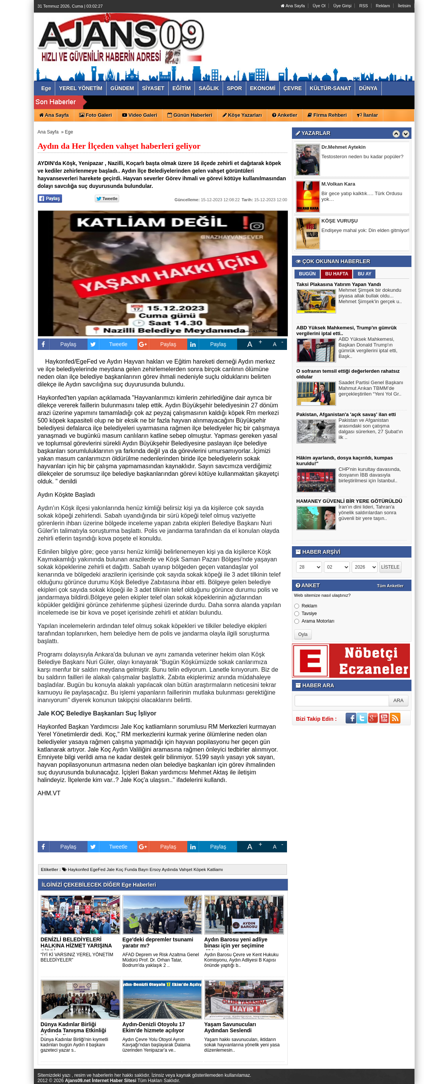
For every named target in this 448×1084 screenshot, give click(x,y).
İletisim (404, 5)
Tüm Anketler (390, 585)
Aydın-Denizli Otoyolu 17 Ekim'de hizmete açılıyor (154, 1027)
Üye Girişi (342, 5)
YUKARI (408, 1073)
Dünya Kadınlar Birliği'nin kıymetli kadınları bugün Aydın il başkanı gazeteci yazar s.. (74, 1045)
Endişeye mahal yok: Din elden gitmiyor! (366, 230)
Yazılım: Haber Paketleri (368, 1078)
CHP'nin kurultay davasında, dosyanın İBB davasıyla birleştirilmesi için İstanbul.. (370, 475)
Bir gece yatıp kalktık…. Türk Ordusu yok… (362, 196)
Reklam (383, 5)
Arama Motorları (314, 621)
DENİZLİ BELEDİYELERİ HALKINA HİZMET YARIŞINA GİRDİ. (76, 945)
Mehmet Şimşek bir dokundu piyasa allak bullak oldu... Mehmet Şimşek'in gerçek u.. (370, 296)
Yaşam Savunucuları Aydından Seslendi (230, 1027)
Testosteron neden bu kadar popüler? (362, 156)
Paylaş (57, 344)
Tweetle (108, 344)
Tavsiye (305, 613)
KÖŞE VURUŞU (340, 221)
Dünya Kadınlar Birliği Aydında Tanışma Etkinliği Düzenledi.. (74, 1030)
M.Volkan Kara (339, 184)
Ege (69, 132)
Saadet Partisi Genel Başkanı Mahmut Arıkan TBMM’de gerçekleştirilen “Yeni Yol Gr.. (371, 389)
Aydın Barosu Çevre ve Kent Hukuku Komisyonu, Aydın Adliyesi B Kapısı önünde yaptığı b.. (241, 960)
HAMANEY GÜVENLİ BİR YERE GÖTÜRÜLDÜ (349, 501)
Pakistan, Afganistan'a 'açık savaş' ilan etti (346, 414)
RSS (363, 5)
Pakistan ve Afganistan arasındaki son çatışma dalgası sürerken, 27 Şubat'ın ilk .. (371, 429)
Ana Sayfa (293, 5)
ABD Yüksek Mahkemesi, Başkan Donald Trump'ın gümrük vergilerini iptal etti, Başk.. (368, 348)
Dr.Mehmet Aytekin (344, 147)
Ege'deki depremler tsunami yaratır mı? (158, 942)
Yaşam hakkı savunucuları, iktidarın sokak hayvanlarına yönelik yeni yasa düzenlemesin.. (242, 1045)
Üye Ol (319, 5)
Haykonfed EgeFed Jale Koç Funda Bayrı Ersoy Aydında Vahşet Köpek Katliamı (142, 869)
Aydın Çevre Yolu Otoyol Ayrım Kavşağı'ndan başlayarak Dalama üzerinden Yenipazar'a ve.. (156, 1045)
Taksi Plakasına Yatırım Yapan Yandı (339, 284)
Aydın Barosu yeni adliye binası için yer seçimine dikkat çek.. (236, 945)
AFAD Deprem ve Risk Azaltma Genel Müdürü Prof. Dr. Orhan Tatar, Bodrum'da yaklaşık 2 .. (161, 960)
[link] (99, 749)
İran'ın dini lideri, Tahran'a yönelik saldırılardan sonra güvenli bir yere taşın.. (368, 513)
